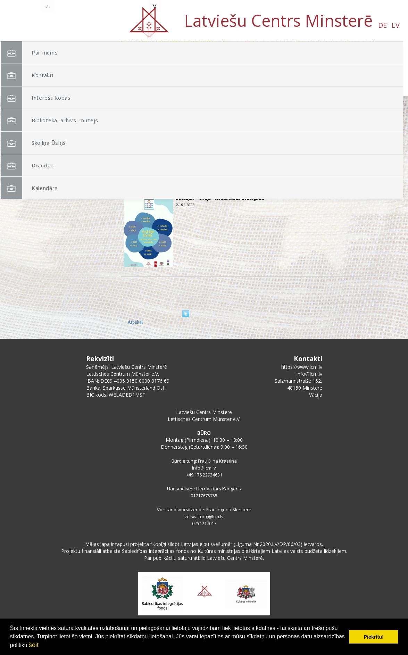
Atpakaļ (135, 322)
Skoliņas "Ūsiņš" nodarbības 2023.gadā (220, 198)
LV (77, 25)
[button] (351, 86)
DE (63, 25)
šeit (34, 644)
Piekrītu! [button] (374, 637)
